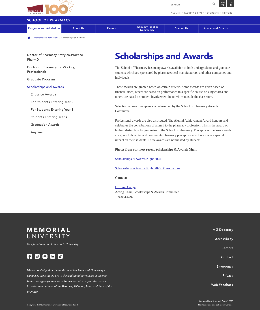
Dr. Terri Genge (125, 187)
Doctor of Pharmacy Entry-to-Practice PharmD (55, 57)
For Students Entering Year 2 (52, 102)
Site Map (203, 301)
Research (112, 28)
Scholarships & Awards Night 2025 (138, 159)
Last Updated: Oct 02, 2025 (220, 301)
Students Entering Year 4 (49, 117)
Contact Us (181, 28)
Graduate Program (41, 79)
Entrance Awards (43, 94)
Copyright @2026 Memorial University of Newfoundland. (52, 305)
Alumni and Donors (216, 28)
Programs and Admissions (44, 28)
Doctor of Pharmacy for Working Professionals (51, 69)
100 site (59, 7)
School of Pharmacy (49, 20)
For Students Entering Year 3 (52, 110)
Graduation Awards (45, 125)
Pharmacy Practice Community (147, 28)
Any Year (37, 132)
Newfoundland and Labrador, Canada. (215, 305)
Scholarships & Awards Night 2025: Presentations (147, 168)
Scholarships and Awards (45, 87)
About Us (78, 28)
